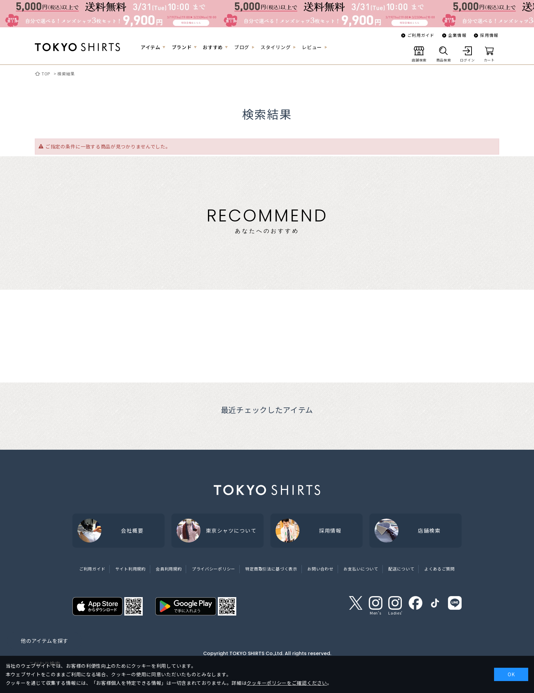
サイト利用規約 (130, 569)
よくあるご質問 (439, 569)
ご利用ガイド (420, 35)
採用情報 (489, 35)
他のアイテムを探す (44, 640)
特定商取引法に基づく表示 (271, 569)
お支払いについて (360, 569)
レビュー (312, 47)
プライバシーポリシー (213, 569)
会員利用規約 (169, 569)
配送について (401, 569)
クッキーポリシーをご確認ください (287, 682)
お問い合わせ (320, 569)
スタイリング (276, 47)
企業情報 (457, 35)
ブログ (241, 47)
